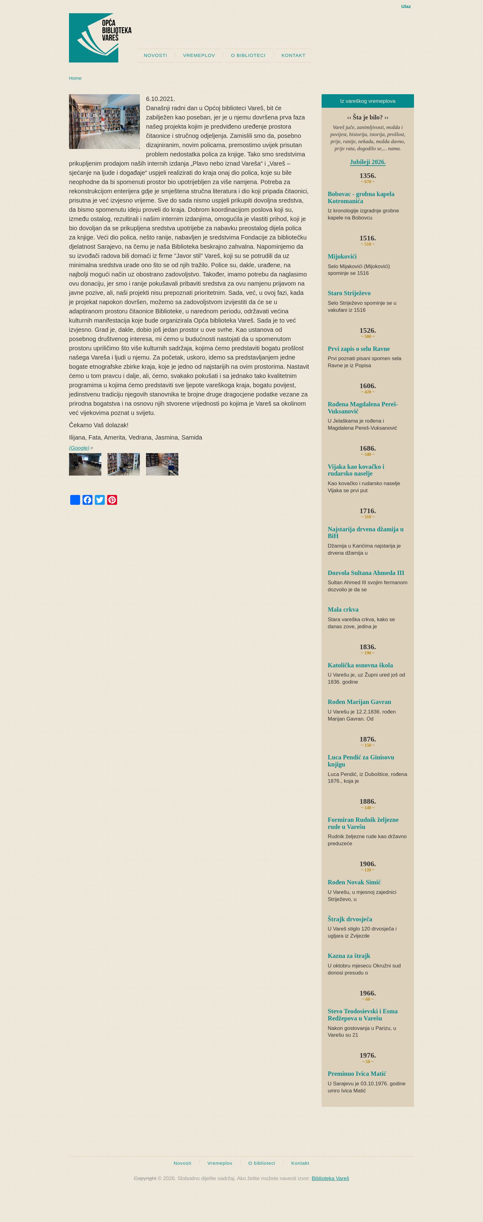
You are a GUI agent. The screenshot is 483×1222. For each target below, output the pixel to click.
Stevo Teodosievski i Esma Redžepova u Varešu (363, 1014)
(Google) (81, 448)
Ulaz (406, 6)
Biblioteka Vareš (330, 1178)
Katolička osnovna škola (360, 665)
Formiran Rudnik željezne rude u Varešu (363, 823)
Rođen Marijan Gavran (359, 701)
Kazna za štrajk (349, 955)
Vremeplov (199, 55)
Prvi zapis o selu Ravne (359, 348)
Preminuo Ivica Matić (357, 1073)
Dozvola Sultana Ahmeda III (366, 572)
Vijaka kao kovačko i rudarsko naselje (356, 470)
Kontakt (294, 55)
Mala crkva (343, 609)
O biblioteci (248, 55)
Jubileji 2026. (368, 162)
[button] (104, 121)
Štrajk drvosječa (350, 919)
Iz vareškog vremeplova (368, 101)
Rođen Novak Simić (354, 882)
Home (75, 78)
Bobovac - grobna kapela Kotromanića (361, 197)
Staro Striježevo (349, 293)
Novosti (155, 55)
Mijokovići (342, 256)
